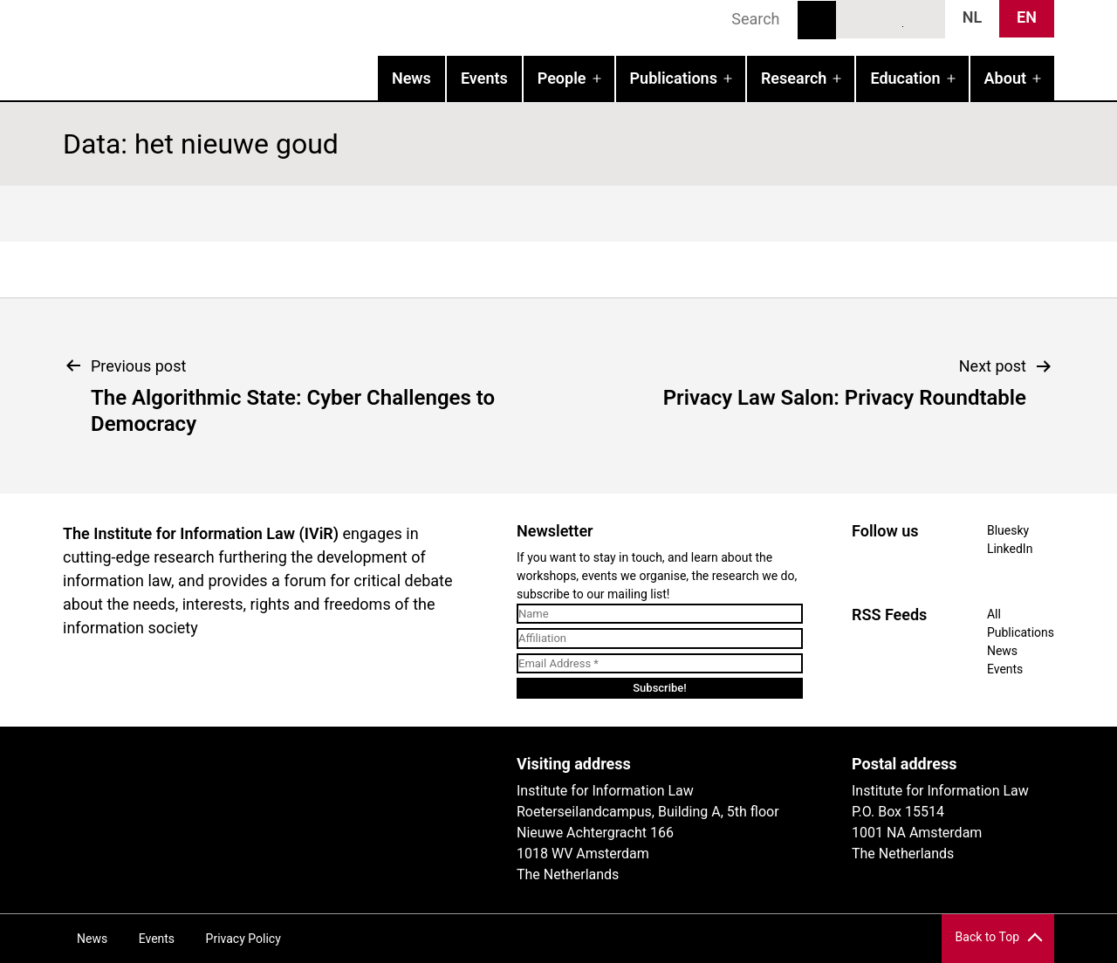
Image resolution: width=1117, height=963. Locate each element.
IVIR (286, 48)
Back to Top (987, 937)
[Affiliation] (660, 638)
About (1005, 78)
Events (484, 78)
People (562, 78)
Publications (673, 78)
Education (905, 78)
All (994, 614)
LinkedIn (891, 18)
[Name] (660, 614)
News (411, 78)
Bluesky (858, 18)
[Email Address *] (660, 663)
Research (793, 78)
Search (817, 20)
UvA (265, 770)
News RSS (922, 18)
